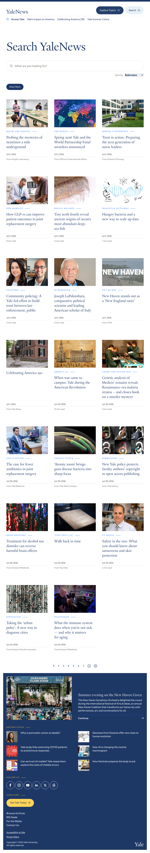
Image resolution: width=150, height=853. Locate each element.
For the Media (14, 821)
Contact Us (13, 825)
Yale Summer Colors (98, 19)
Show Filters (14, 86)
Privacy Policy (13, 836)
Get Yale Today (20, 802)
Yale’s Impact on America (40, 19)
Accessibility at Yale (16, 832)
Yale (139, 845)
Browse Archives (16, 813)
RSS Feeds (12, 817)
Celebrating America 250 (71, 19)
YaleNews (17, 12)
